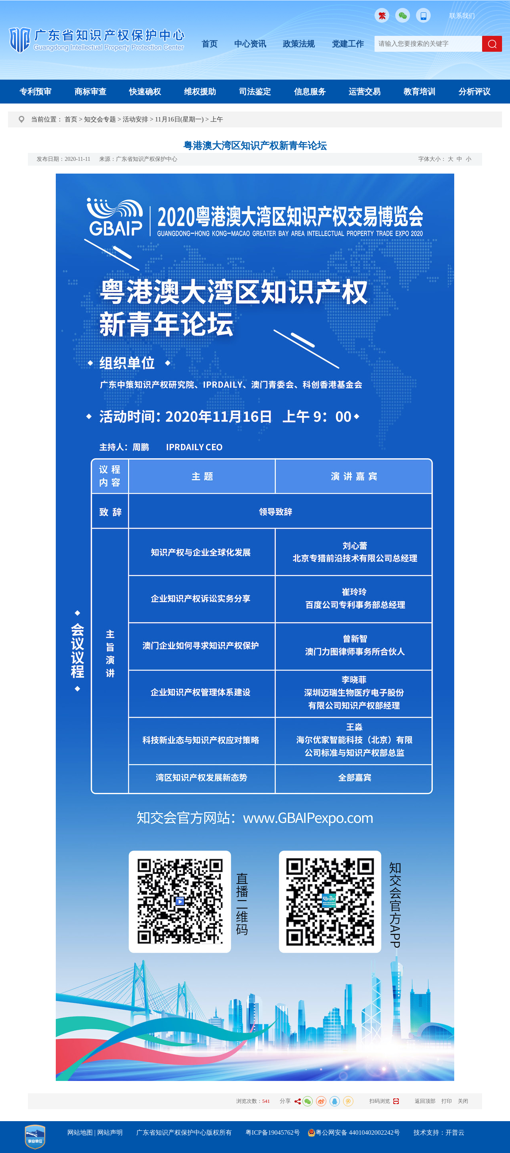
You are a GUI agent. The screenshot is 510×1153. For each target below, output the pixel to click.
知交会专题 (100, 119)
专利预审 (35, 91)
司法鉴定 (255, 91)
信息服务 (310, 91)
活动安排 (135, 119)
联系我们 (462, 15)
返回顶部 (425, 1101)
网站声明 (110, 1132)
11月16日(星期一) (179, 119)
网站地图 (80, 1132)
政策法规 (299, 43)
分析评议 (474, 91)
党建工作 (348, 43)
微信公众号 (402, 15)
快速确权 (145, 91)
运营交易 (365, 91)
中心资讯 (250, 43)
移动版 (423, 15)
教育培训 (419, 91)
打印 (446, 1101)
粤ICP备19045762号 (272, 1132)
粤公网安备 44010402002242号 (358, 1132)
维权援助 (200, 91)
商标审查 (90, 91)
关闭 (463, 1101)
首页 (210, 43)
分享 (285, 1101)
